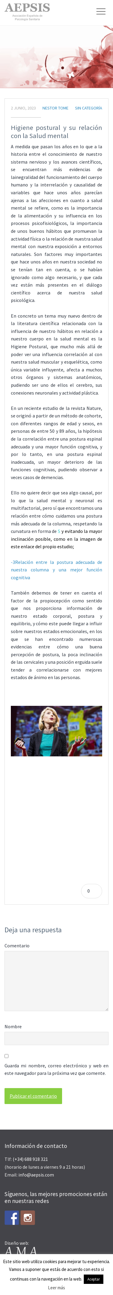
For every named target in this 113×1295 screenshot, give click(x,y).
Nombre (13, 1026)
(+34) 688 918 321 (30, 1159)
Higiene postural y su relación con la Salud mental (56, 131)
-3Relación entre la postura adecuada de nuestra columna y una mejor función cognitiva (56, 569)
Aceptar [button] (93, 1279)
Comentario (17, 946)
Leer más (56, 1287)
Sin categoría (88, 108)
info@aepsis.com (36, 1175)
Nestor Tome (55, 108)
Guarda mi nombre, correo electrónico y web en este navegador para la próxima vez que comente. (56, 1069)
